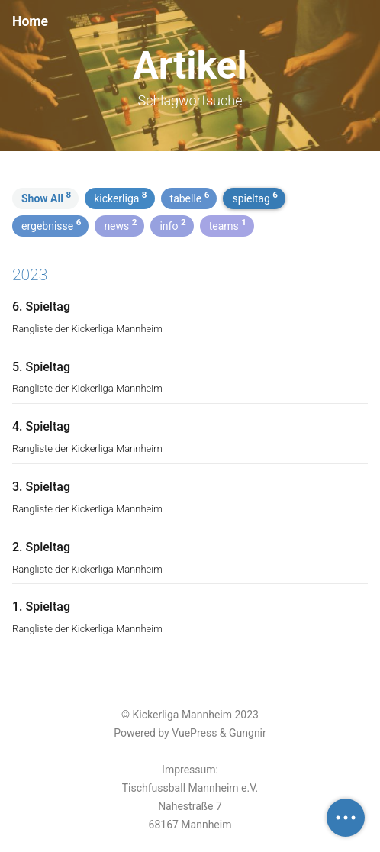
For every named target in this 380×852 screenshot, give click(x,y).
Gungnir (247, 733)
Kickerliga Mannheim (183, 714)
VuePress (194, 733)
